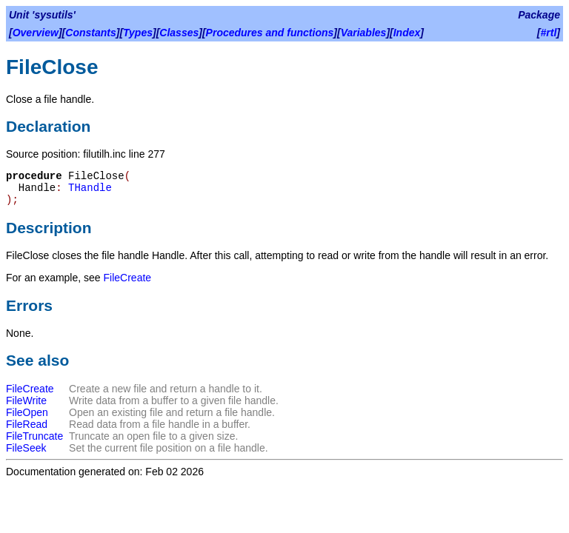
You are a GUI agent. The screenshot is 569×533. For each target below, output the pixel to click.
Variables (364, 32)
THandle (90, 188)
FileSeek (26, 448)
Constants (90, 32)
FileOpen (27, 412)
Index (407, 32)
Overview (36, 32)
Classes (179, 32)
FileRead (26, 424)
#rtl (549, 32)
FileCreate (128, 278)
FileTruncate (34, 436)
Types (138, 32)
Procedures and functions (270, 32)
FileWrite (26, 400)
